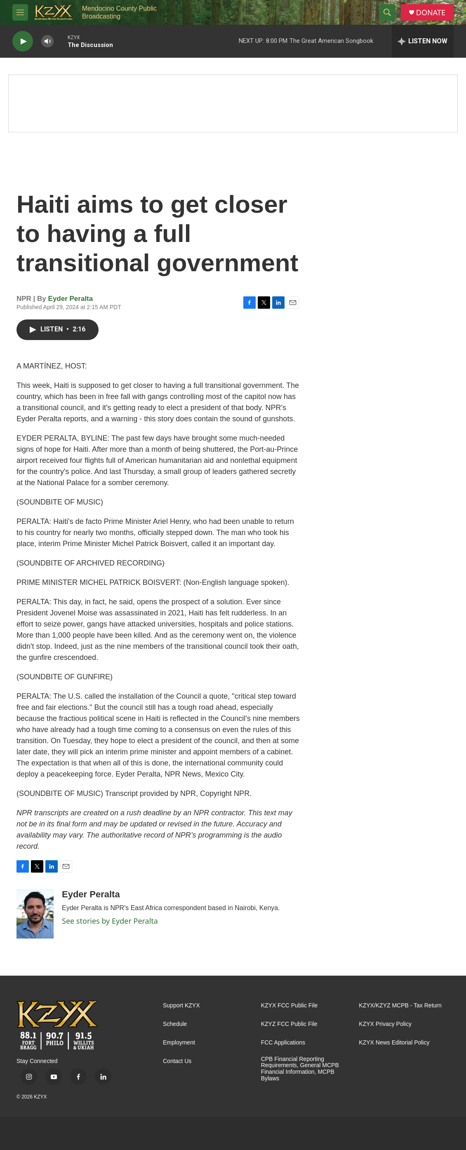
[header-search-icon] (387, 12)
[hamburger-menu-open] (20, 12)
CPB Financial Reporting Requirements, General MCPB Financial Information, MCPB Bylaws (300, 1069)
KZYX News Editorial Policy (394, 1043)
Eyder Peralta (70, 299)
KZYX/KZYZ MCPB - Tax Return (400, 1005)
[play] (22, 41)
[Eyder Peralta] (35, 914)
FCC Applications (283, 1043)
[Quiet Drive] (233, 103)
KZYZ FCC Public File (289, 1024)
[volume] (47, 41)
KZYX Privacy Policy (385, 1024)
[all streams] (423, 41)
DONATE (430, 12)
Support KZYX (181, 1005)
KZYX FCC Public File (289, 1005)
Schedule (175, 1024)
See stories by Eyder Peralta (110, 921)
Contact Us (177, 1061)
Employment (179, 1043)
